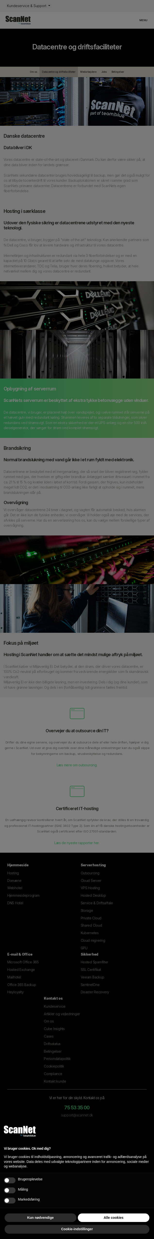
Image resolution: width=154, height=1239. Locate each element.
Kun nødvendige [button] (40, 1218)
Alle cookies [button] (113, 1218)
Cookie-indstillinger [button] (77, 1229)
